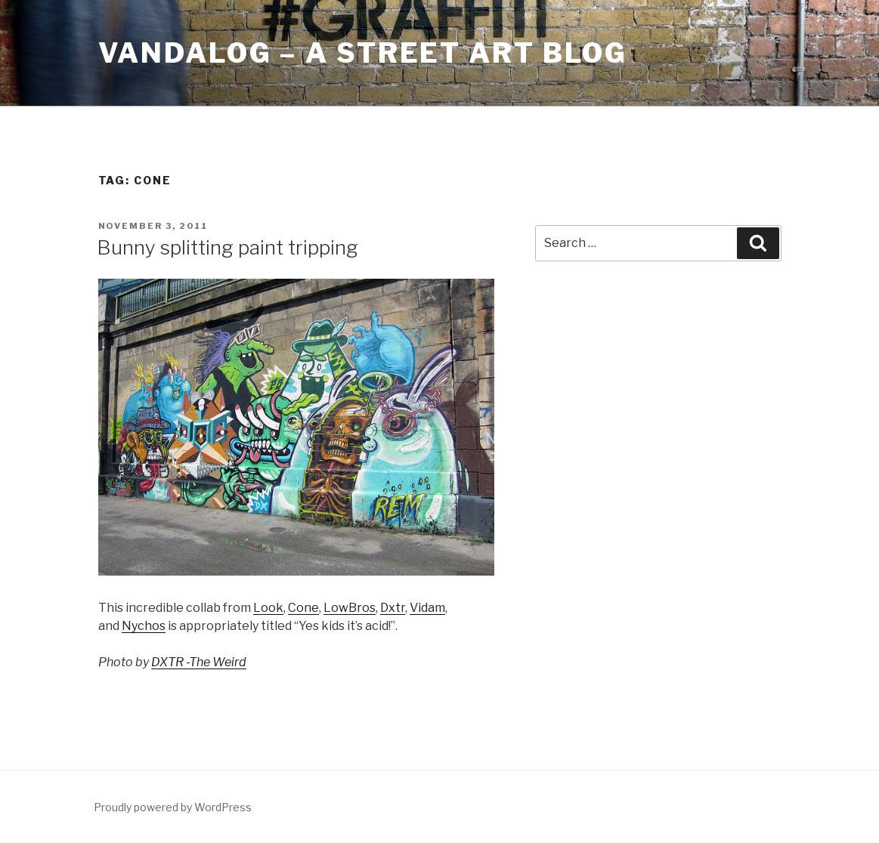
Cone (303, 608)
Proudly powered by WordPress (173, 807)
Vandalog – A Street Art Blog (363, 52)
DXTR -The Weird (198, 662)
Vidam (427, 608)
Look (268, 608)
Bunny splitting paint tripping (227, 247)
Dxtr (392, 608)
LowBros (349, 608)
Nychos (144, 626)
